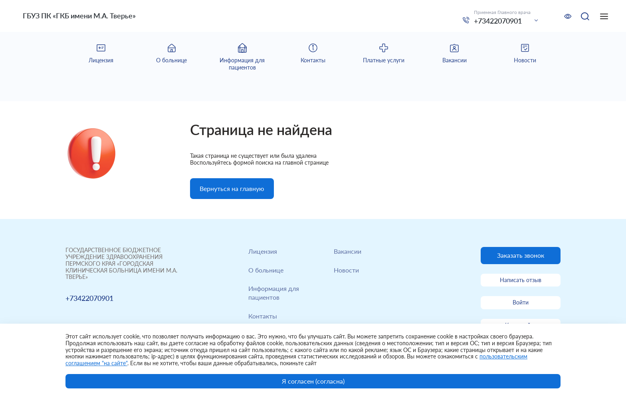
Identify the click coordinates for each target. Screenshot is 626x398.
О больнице (265, 270)
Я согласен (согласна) (313, 381)
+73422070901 (498, 20)
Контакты (262, 316)
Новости (346, 270)
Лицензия (262, 251)
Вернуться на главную (232, 188)
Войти (521, 302)
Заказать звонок (520, 255)
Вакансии (347, 251)
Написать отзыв (520, 280)
